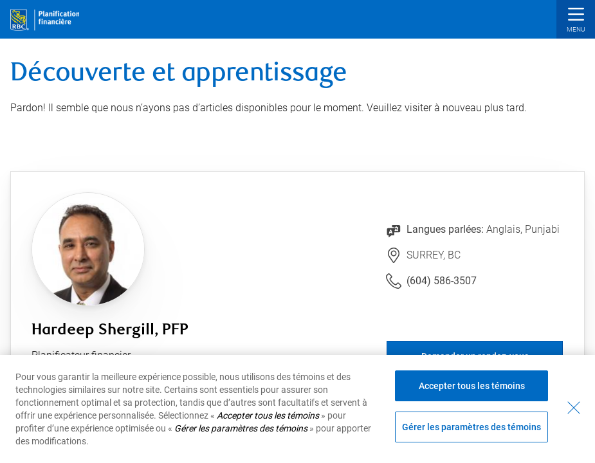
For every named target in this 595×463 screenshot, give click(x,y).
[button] (576, 21)
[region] (297, 409)
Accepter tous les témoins (472, 386)
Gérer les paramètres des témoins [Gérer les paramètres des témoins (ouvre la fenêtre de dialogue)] (471, 427)
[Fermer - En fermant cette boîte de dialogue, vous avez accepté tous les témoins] (573, 407)
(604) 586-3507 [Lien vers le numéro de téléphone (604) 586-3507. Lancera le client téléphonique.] (442, 281)
